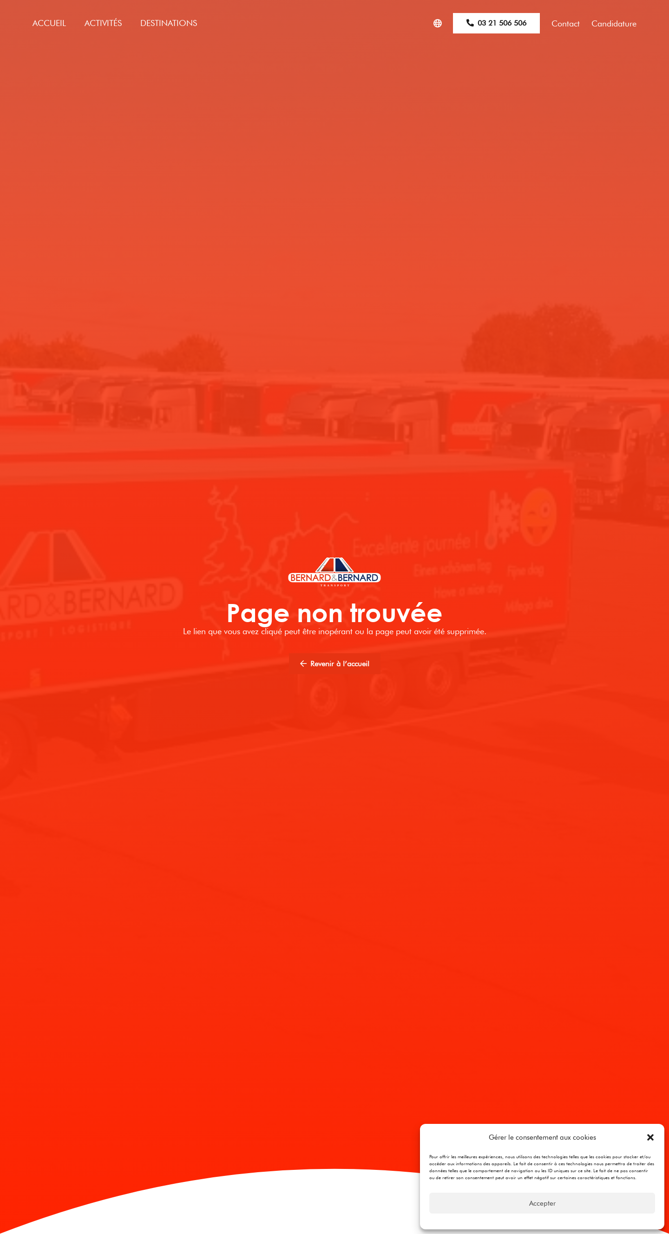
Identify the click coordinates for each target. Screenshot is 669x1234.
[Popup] (437, 23)
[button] (650, 1137)
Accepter (542, 1203)
